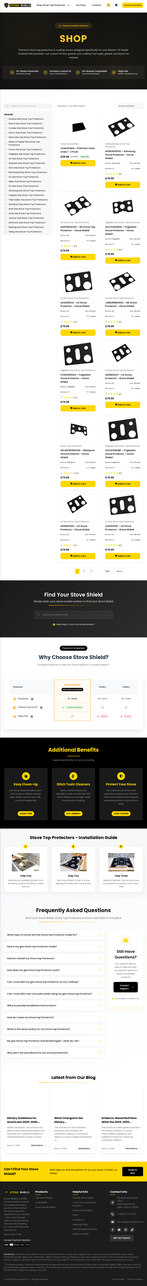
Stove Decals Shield (45, 1207)
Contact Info (118, 1192)
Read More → (38, 1145)
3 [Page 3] (91, 571)
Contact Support (127, 987)
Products (41, 1192)
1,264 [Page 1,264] (107, 571)
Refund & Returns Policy (85, 1229)
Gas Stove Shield (43, 1197)
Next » (120, 571)
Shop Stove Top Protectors (51, 5)
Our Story (81, 5)
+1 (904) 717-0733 (126, 1214)
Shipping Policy (80, 1224)
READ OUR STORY (13, 1234)
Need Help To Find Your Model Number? (73, 624)
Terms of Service (135, 1279)
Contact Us (78, 1219)
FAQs (75, 1215)
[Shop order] (130, 106)
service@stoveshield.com (126, 998)
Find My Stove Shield (132, 5)
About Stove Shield (82, 1210)
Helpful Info (80, 1192)
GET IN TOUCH (121, 1238)
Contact (96, 5)
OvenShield (41, 1202)
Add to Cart (78, 163)
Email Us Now (132, 1171)
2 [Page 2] (84, 571)
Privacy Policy (118, 1279)
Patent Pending (80, 1233)
